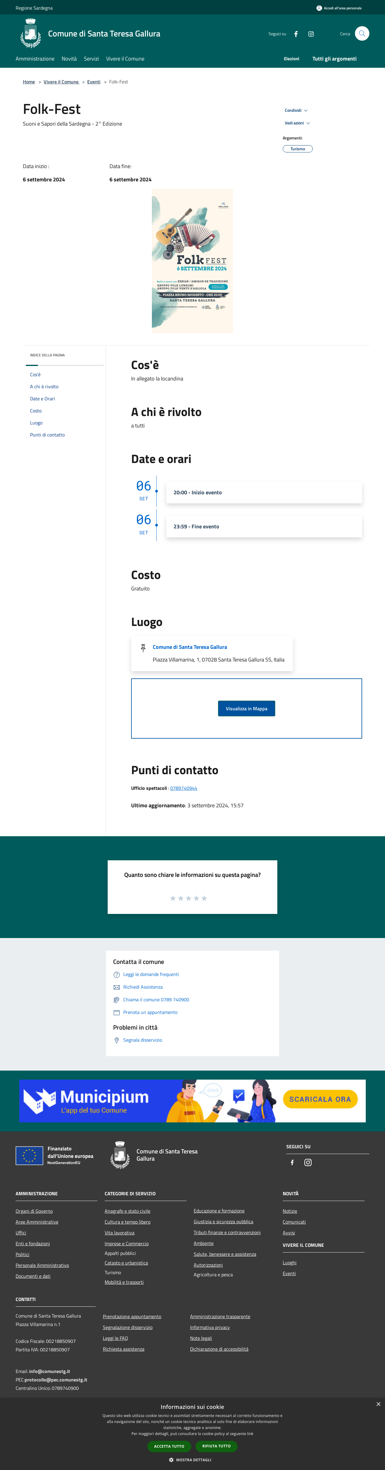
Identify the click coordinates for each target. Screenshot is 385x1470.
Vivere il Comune (62, 81)
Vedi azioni (298, 123)
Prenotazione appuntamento (132, 1316)
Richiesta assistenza (123, 1349)
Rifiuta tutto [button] (216, 1446)
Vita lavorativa (119, 1232)
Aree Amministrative (37, 1221)
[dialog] (192, 1434)
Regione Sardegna (34, 7)
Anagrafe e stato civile (127, 1211)
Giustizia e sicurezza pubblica (223, 1221)
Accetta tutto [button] (169, 1446)
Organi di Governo (34, 1211)
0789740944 (183, 788)
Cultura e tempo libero (127, 1221)
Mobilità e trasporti (124, 1282)
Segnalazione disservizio (127, 1327)
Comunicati (294, 1221)
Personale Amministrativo (42, 1265)
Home (29, 81)
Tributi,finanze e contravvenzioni (227, 1232)
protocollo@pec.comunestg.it (56, 1379)
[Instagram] (309, 33)
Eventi (93, 81)
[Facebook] (294, 33)
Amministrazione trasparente (220, 1316)
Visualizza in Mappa (246, 708)
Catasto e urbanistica (126, 1262)
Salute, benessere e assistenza (225, 1254)
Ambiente (204, 1243)
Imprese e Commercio (127, 1243)
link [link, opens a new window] (250, 1433)
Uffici (21, 1232)
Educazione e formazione (219, 1210)
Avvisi (289, 1232)
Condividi (297, 110)
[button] (192, 1460)
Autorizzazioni (208, 1264)
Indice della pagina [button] (47, 355)
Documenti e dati (33, 1276)
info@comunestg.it (49, 1371)
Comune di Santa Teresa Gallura (190, 647)
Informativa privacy (210, 1327)
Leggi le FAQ (115, 1338)
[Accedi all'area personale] (339, 8)
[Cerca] (362, 33)
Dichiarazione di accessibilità (219, 1349)
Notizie (290, 1211)
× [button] (378, 1404)
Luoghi (290, 1262)
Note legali (201, 1338)
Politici (22, 1254)
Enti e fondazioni (33, 1243)
